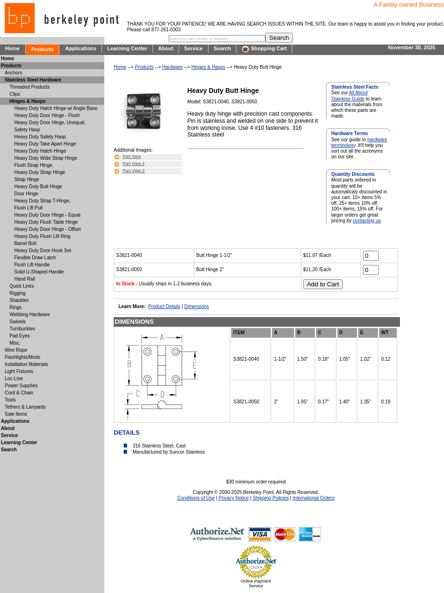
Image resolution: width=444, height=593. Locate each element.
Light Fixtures (19, 371)
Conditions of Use (196, 498)
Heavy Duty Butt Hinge (38, 186)
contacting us (367, 220)
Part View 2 (134, 163)
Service (193, 48)
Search (222, 48)
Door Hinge (26, 193)
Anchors (13, 72)
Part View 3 (134, 170)
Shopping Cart (264, 49)
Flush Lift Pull (28, 207)
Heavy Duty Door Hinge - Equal (47, 215)
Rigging (17, 293)
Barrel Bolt (25, 243)
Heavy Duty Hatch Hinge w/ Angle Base (56, 108)
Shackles (19, 300)
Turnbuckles (22, 328)
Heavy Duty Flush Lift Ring (42, 236)
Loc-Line (14, 378)
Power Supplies (21, 385)
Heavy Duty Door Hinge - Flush (47, 115)
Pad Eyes (19, 335)
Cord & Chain (19, 392)
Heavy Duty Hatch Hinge (40, 151)
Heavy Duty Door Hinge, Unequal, (50, 122)
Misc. (14, 343)
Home (12, 48)
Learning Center (127, 48)
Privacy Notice (233, 498)
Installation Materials (26, 364)
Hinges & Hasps (208, 67)
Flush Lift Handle (32, 264)
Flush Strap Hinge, (34, 165)
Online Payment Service (256, 583)
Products (42, 49)
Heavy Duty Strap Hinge (39, 172)
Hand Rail (24, 279)
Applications (80, 48)
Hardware (172, 67)
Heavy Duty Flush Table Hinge (46, 222)
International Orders (314, 498)
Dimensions (196, 306)
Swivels (17, 321)
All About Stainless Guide (349, 95)
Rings (15, 307)
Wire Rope (16, 350)
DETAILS (127, 432)
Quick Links (21, 286)
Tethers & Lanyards (25, 407)
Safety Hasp (27, 129)
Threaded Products (29, 87)
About (165, 48)
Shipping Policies (271, 498)
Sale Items (16, 414)
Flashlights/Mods (22, 357)
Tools (10, 399)
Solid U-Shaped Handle (39, 271)
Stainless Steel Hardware (33, 79)
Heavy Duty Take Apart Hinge (45, 143)
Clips (14, 94)
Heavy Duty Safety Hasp (40, 136)
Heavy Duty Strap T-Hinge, (42, 200)
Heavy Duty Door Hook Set (42, 250)
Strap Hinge (26, 179)
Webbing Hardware (29, 314)
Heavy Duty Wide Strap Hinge (45, 158)
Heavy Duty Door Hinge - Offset (47, 229)
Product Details (164, 306)
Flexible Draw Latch (35, 257)
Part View (132, 156)
